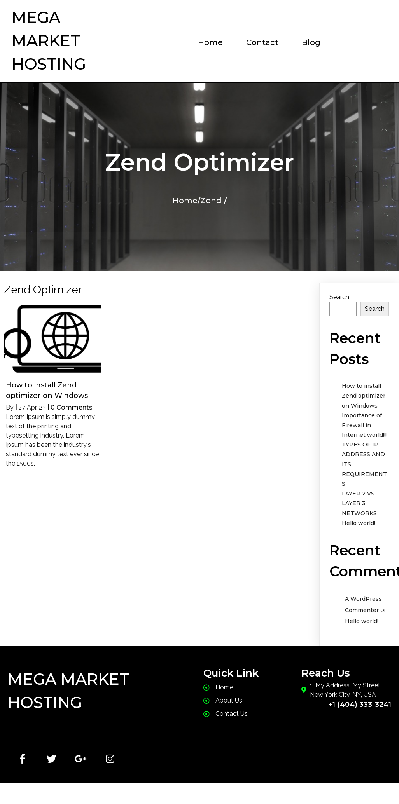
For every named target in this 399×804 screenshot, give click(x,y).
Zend (211, 200)
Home (185, 200)
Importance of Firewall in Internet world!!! (364, 425)
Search (339, 297)
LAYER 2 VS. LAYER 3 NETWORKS (359, 503)
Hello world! (358, 523)
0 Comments (72, 407)
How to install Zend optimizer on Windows (363, 395)
